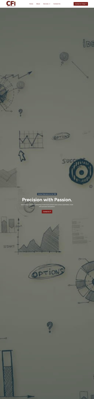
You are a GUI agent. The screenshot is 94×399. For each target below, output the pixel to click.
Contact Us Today (81, 4)
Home (31, 4)
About (38, 4)
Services (46, 4)
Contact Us (56, 4)
